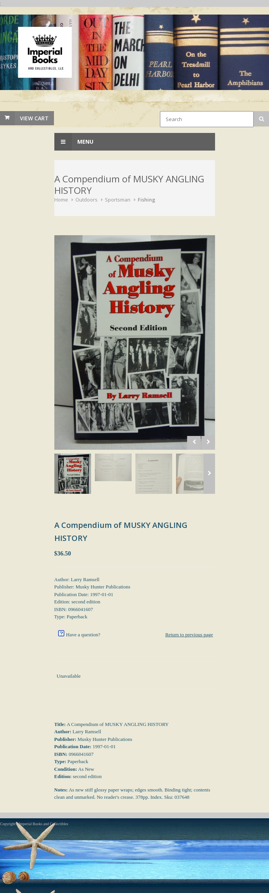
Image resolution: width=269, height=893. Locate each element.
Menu (73, 142)
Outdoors (86, 199)
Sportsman (117, 199)
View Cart (34, 118)
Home (61, 199)
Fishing (146, 199)
